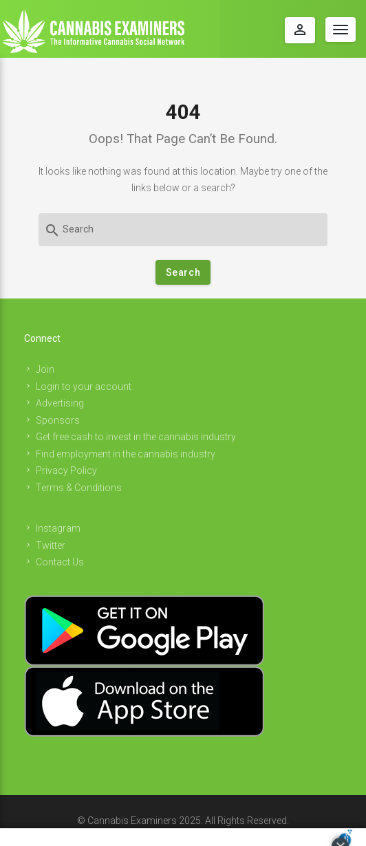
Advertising (60, 403)
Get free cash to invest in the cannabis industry (136, 436)
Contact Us (60, 561)
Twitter (50, 545)
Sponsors (58, 420)
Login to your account (83, 386)
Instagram (58, 528)
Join (45, 369)
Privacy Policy (66, 470)
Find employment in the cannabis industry (125, 453)
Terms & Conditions (79, 487)
